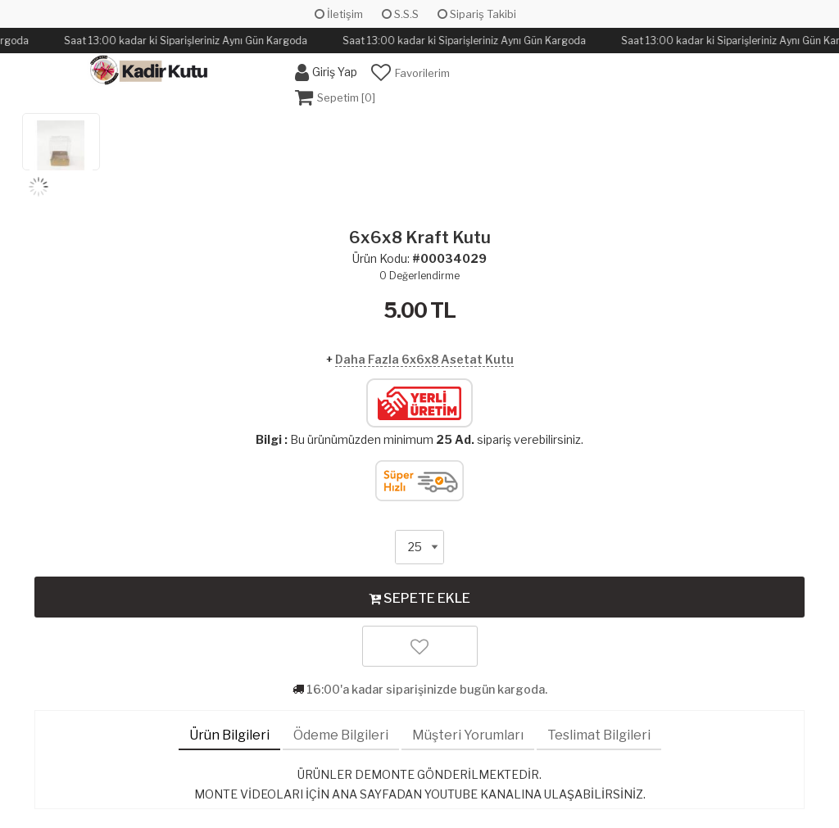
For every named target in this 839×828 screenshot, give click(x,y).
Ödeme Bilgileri (340, 735)
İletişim (339, 13)
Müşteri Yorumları (468, 735)
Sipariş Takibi (477, 13)
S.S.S (400, 13)
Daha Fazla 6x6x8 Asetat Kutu (424, 359)
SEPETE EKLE (419, 598)
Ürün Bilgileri (229, 735)
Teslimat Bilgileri (599, 735)
